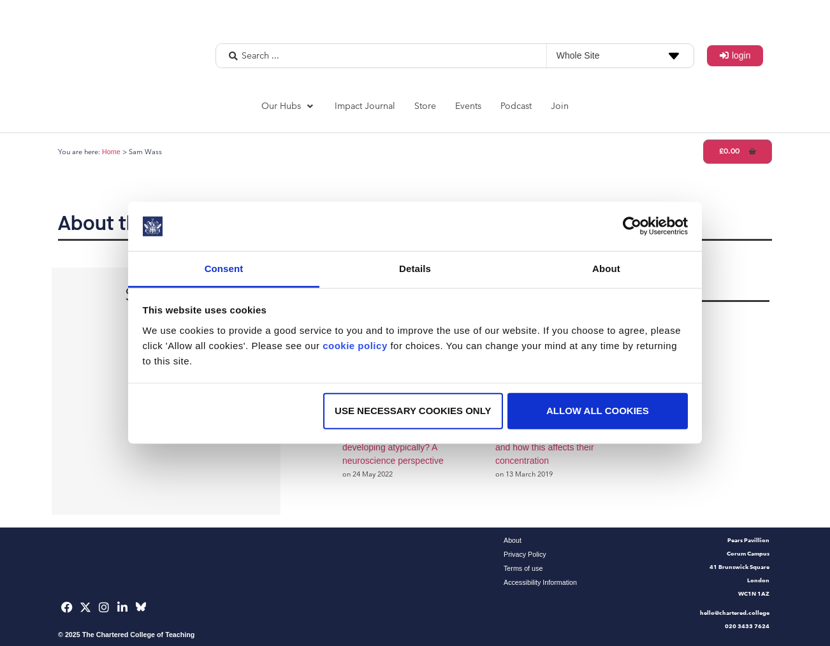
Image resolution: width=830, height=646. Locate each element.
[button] (288, 106)
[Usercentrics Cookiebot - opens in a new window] (632, 226)
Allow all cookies (597, 410)
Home (111, 151)
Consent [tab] (224, 268)
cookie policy (355, 345)
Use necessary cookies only (413, 410)
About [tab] (606, 268)
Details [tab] (415, 268)
